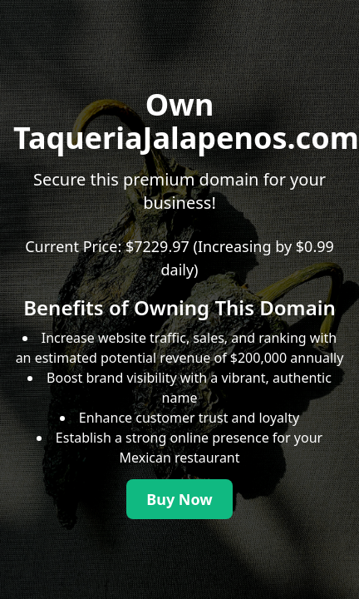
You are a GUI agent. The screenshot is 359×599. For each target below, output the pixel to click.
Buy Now (179, 499)
